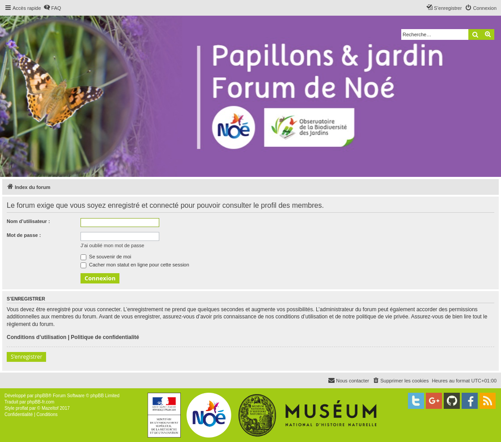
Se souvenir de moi (106, 256)
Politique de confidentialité (105, 337)
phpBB (41, 395)
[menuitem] (52, 8)
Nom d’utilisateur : (28, 221)
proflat (22, 408)
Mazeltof (50, 408)
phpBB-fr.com (41, 401)
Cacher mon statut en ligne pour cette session (135, 264)
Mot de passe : (24, 235)
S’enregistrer (26, 356)
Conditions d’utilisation (36, 337)
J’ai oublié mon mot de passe (112, 245)
